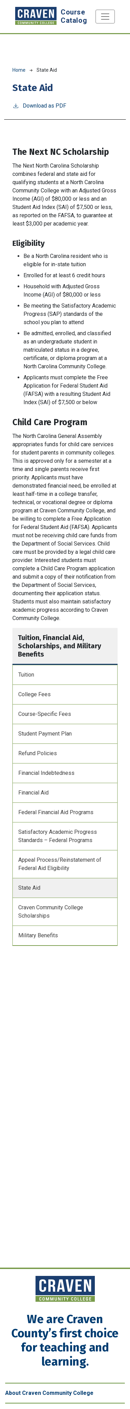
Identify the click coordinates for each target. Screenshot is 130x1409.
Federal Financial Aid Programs (55, 812)
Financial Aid (33, 792)
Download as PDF (39, 105)
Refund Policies (37, 753)
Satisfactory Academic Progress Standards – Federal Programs (57, 836)
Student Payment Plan (45, 733)
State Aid (29, 888)
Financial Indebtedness (46, 773)
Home (19, 70)
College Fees (34, 694)
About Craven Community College (49, 1393)
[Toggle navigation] (105, 16)
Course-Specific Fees (44, 714)
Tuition (26, 674)
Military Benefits (38, 935)
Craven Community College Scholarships (50, 911)
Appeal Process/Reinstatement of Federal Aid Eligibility (59, 864)
